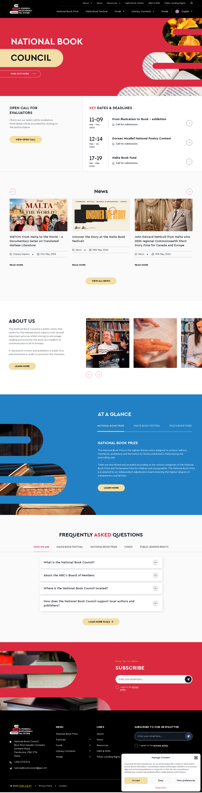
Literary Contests (141, 11)
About (86, 3)
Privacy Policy (161, 787)
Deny (160, 780)
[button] (195, 757)
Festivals (61, 740)
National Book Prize (68, 11)
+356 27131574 (22, 763)
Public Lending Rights (175, 3)
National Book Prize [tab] (110, 426)
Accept (136, 780)
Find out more (23, 74)
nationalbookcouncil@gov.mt (30, 769)
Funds (118, 11)
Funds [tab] (129, 548)
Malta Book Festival (96, 11)
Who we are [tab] (41, 548)
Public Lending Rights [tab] (154, 548)
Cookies (63, 787)
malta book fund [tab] (181, 426)
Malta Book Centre (134, 3)
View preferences (186, 780)
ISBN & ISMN (154, 3)
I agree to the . (129, 689)
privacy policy (161, 746)
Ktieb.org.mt (25, 787)
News (99, 3)
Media (165, 11)
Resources (112, 3)
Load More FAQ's (101, 622)
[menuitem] (184, 11)
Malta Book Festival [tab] (147, 426)
